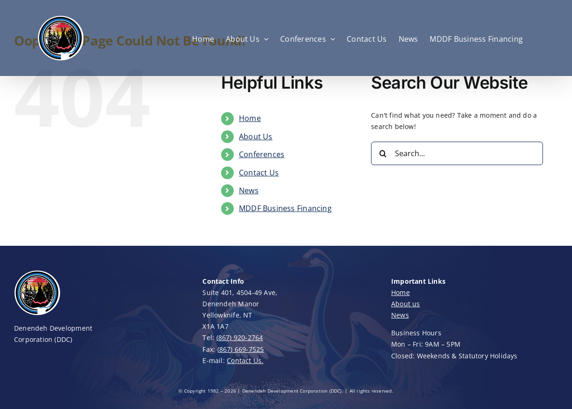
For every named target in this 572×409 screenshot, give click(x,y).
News (249, 190)
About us (405, 303)
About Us (256, 136)
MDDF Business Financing (285, 208)
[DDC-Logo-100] (37, 272)
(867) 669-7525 (240, 349)
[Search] (382, 153)
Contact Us (259, 172)
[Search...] (457, 153)
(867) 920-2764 (239, 337)
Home (250, 118)
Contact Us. (245, 360)
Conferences (261, 154)
